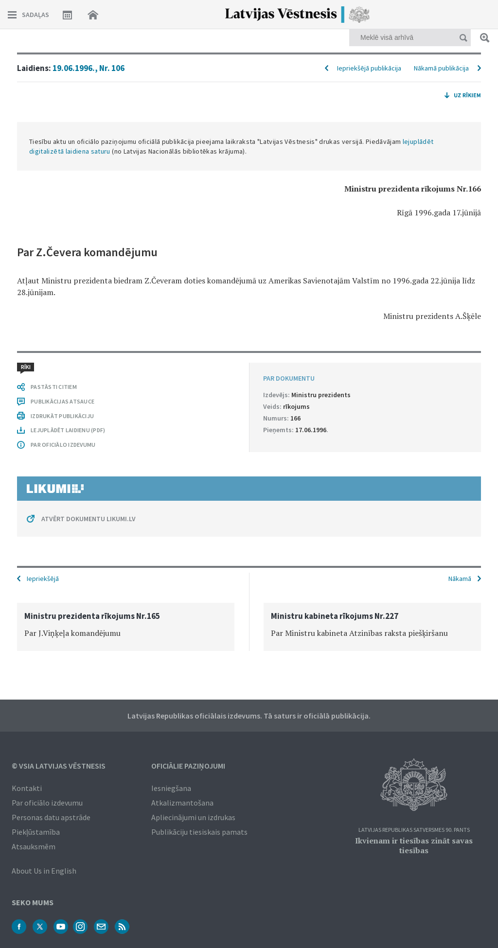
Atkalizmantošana (182, 803)
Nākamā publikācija (441, 68)
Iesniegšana (171, 788)
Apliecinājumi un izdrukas (193, 817)
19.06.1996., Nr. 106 (88, 68)
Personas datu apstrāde (51, 817)
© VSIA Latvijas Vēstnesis (59, 766)
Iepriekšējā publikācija (369, 68)
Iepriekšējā (43, 578)
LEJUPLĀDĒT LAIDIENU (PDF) (68, 430)
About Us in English (44, 871)
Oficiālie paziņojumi (188, 766)
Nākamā (459, 578)
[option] (125, 627)
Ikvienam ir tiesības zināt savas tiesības (414, 845)
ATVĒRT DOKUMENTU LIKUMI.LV (88, 518)
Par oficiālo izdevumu (47, 803)
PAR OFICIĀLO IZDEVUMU (63, 444)
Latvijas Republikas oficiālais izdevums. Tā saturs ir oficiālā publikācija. (249, 715)
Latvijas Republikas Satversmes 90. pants (414, 830)
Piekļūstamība (36, 832)
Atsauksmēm (33, 846)
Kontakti (27, 788)
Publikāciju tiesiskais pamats (199, 832)
